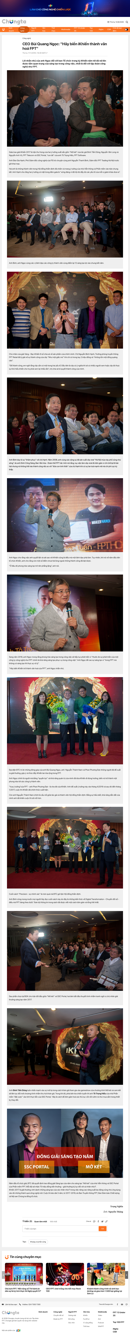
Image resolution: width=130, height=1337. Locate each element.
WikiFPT (101, 1326)
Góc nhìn (71, 1323)
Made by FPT (58, 1319)
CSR (109, 29)
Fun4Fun (86, 1319)
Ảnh (99, 1319)
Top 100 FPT (118, 1322)
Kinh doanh (11, 29)
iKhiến (85, 1315)
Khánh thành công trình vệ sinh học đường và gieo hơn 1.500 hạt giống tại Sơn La (104, 1291)
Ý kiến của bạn (65, 1229)
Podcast (101, 1323)
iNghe (101, 29)
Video (100, 1315)
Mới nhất (53, 1221)
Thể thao (53, 29)
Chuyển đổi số (58, 1315)
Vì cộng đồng (88, 1323)
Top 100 (91, 29)
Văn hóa (43, 29)
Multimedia (65, 29)
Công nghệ (22, 29)
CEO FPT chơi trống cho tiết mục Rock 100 (63, 1289)
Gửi (102, 1229)
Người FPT (33, 29)
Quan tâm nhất (40, 1221)
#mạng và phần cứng (38, 1242)
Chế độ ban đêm (120, 29)
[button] (126, 1275)
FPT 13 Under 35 (79, 29)
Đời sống (71, 1319)
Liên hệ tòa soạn (9, 1304)
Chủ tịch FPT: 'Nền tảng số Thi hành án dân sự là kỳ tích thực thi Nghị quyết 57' (23, 1289)
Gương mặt (72, 1315)
